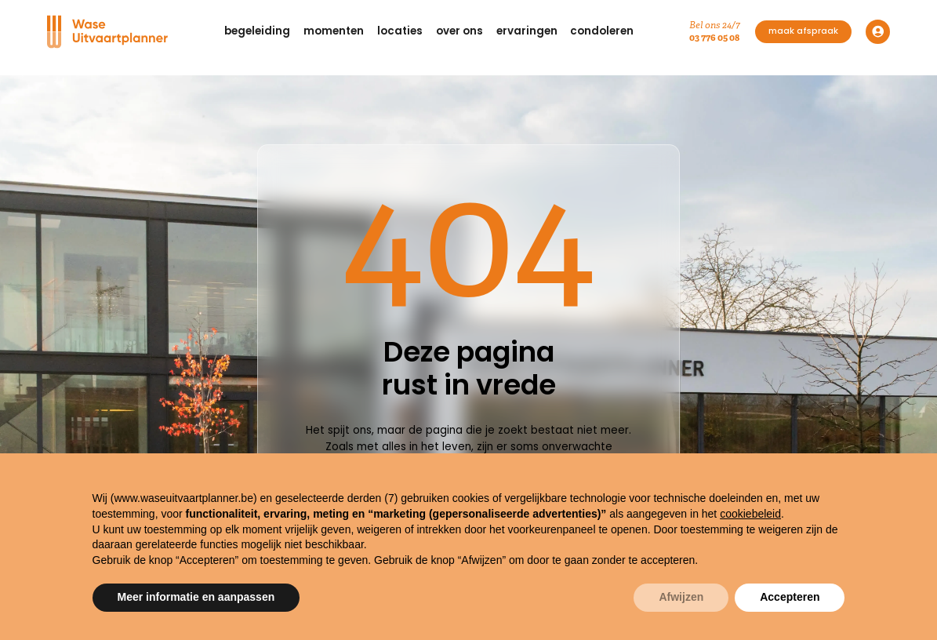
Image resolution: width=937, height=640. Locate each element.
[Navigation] (108, 32)
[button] (257, 31)
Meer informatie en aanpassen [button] (196, 597)
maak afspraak (803, 31)
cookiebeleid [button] (750, 513)
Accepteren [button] (789, 597)
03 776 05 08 (714, 37)
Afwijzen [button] (681, 597)
